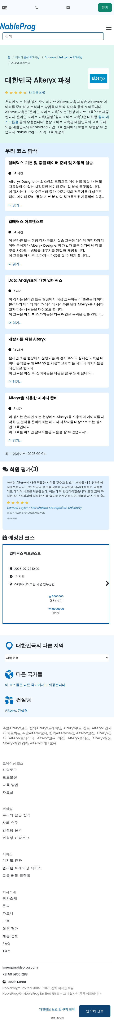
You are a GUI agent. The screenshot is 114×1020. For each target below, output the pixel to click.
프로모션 (10, 777)
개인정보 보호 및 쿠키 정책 (57, 1009)
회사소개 (10, 898)
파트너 (8, 913)
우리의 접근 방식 (17, 815)
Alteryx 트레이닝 (20, 62)
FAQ (6, 943)
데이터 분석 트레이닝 (27, 57)
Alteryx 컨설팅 (16, 710)
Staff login (57, 1017)
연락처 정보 (95, 1011)
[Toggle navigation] (109, 27)
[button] (106, 583)
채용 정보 (10, 936)
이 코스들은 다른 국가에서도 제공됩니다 (35, 684)
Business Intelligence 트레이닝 (63, 57)
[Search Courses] (53, 36)
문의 (105, 7)
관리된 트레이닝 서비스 (22, 868)
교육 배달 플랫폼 (17, 875)
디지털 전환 (12, 860)
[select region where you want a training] (57, 658)
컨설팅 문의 (12, 830)
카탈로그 (10, 769)
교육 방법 (10, 784)
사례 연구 (10, 822)
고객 (6, 921)
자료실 (8, 792)
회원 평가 (10, 928)
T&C (7, 951)
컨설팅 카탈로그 (16, 837)
